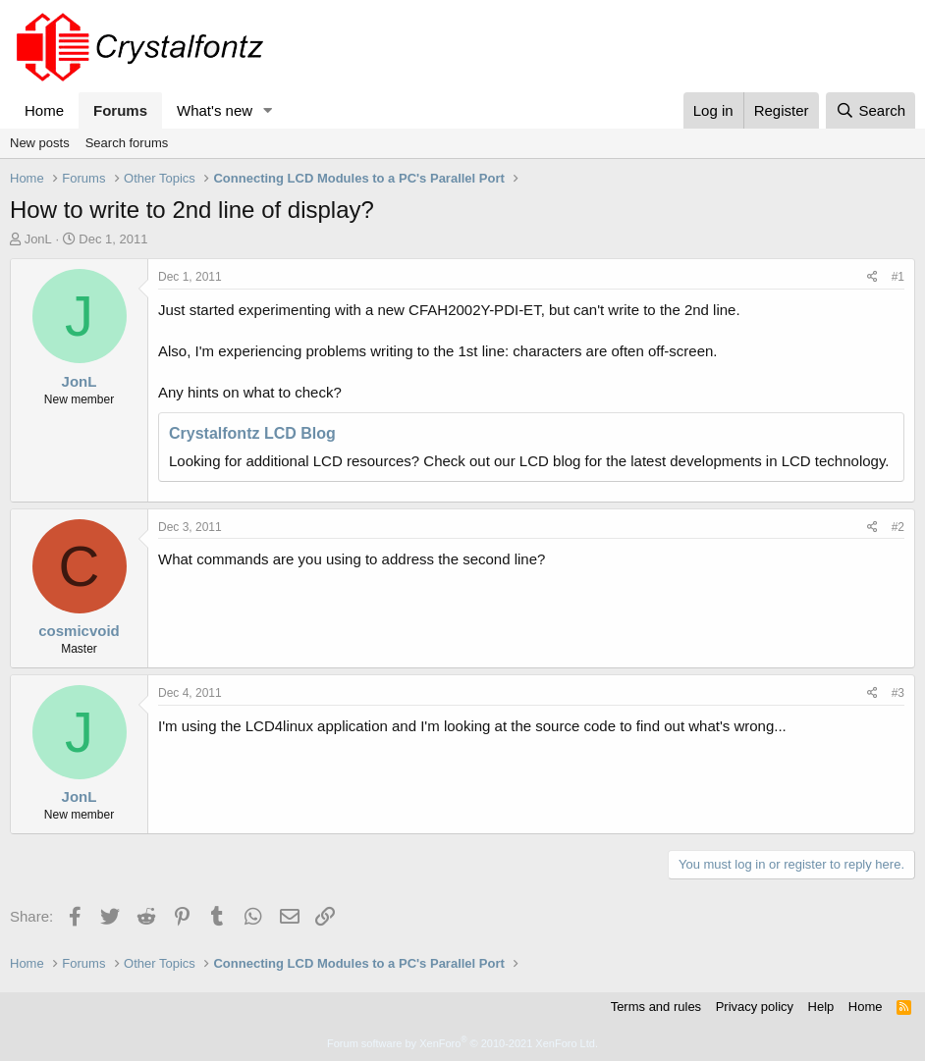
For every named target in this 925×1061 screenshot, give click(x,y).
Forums (120, 110)
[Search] (870, 110)
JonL (38, 239)
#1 (898, 277)
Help (821, 1006)
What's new (214, 110)
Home (44, 110)
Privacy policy (754, 1006)
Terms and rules (656, 1006)
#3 (898, 693)
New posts (40, 142)
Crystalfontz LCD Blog (252, 433)
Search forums (127, 142)
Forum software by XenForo (462, 1043)
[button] (268, 110)
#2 (898, 527)
